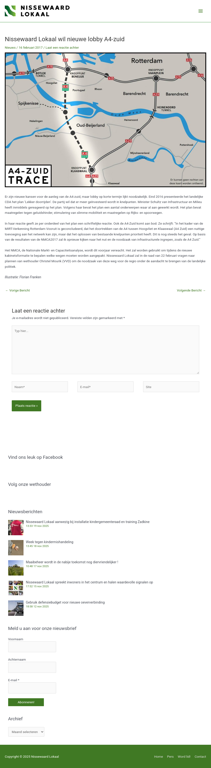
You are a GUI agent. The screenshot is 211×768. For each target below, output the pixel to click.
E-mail (13, 680)
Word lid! (184, 756)
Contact (200, 756)
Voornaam (15, 639)
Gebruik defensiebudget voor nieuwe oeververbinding (65, 602)
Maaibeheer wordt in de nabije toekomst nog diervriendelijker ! (72, 562)
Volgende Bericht (191, 290)
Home (158, 756)
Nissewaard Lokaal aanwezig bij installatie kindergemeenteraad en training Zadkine (88, 522)
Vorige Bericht (17, 290)
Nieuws (10, 47)
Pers (170, 756)
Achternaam (17, 659)
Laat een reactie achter (62, 47)
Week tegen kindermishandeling (49, 542)
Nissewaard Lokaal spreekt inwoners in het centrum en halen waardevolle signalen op (89, 582)
